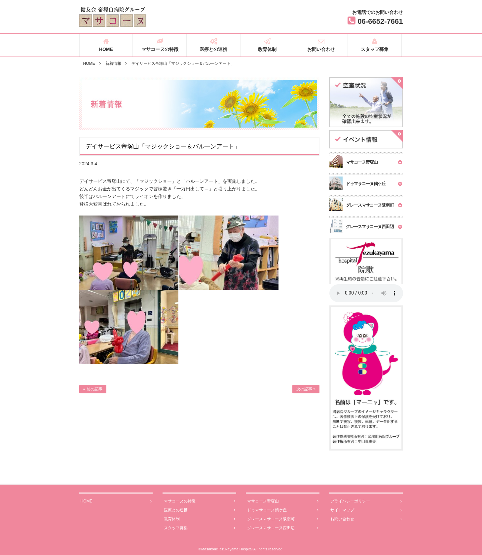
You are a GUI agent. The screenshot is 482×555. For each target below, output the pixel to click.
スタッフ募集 (374, 45)
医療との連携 (213, 45)
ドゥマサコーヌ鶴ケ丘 (282, 510)
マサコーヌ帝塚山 (282, 501)
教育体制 (267, 45)
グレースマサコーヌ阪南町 (282, 519)
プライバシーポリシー (366, 501)
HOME (106, 45)
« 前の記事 (92, 389)
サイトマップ (366, 510)
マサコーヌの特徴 (159, 45)
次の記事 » (305, 389)
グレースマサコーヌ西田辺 (282, 528)
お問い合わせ (321, 45)
